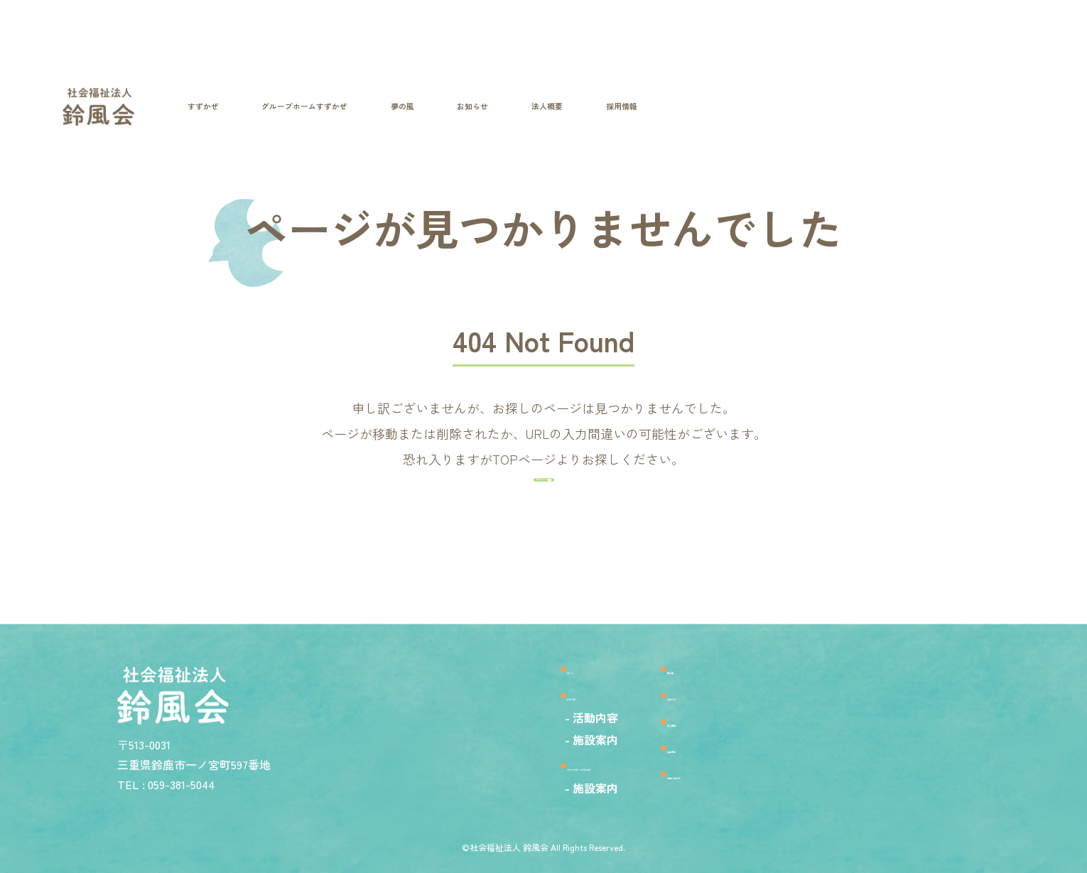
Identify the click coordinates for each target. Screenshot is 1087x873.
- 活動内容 (499, 711)
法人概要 (715, 720)
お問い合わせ (729, 784)
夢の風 (708, 656)
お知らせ (715, 688)
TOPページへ (536, 528)
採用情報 (715, 752)
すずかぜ (506, 688)
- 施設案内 (499, 733)
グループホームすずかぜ (556, 764)
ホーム (499, 656)
